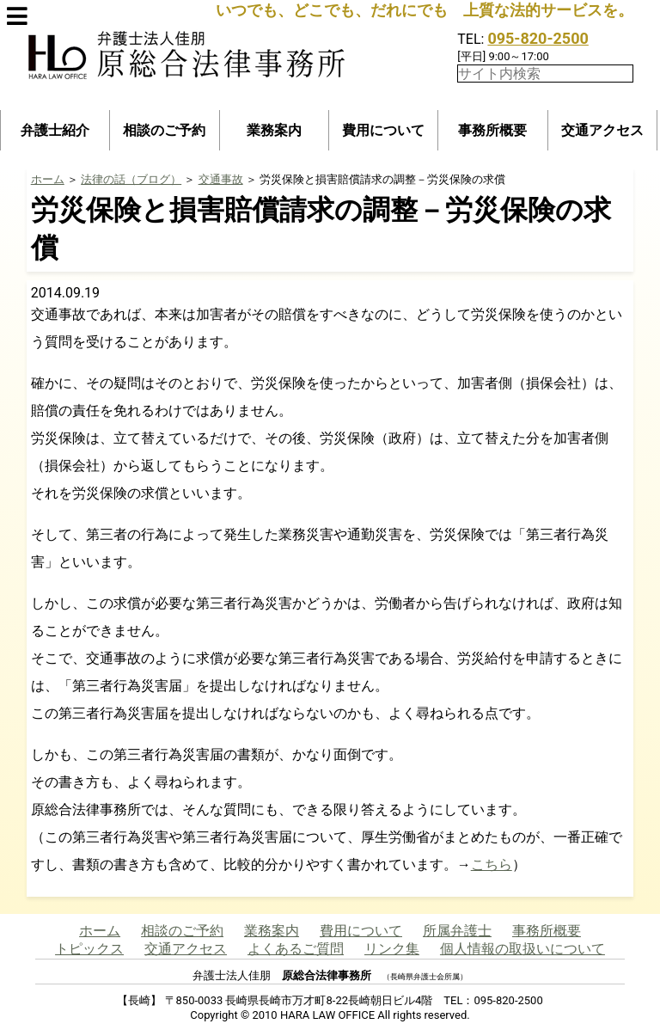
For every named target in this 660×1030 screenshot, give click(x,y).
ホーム (47, 179)
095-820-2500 (537, 38)
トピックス (89, 949)
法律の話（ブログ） (131, 179)
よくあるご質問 (296, 949)
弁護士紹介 (55, 130)
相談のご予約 (164, 130)
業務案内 (274, 130)
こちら (491, 864)
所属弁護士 (457, 931)
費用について (383, 130)
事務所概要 (492, 130)
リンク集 (391, 949)
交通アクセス (602, 130)
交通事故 (221, 179)
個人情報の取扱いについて (522, 949)
